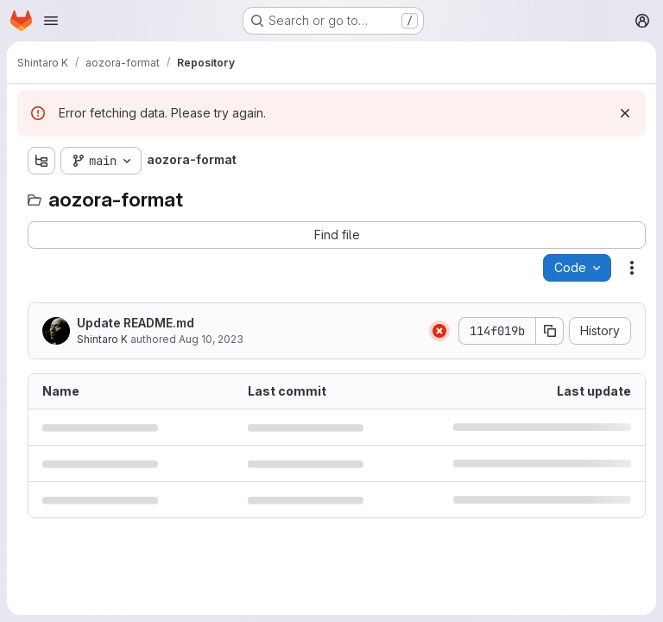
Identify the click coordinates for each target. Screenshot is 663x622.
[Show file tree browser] (41, 161)
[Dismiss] (625, 113)
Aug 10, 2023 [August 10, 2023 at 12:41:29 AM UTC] (211, 339)
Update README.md (135, 322)
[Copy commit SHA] (550, 331)
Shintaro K (102, 339)
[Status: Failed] (439, 331)
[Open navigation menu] (51, 21)
